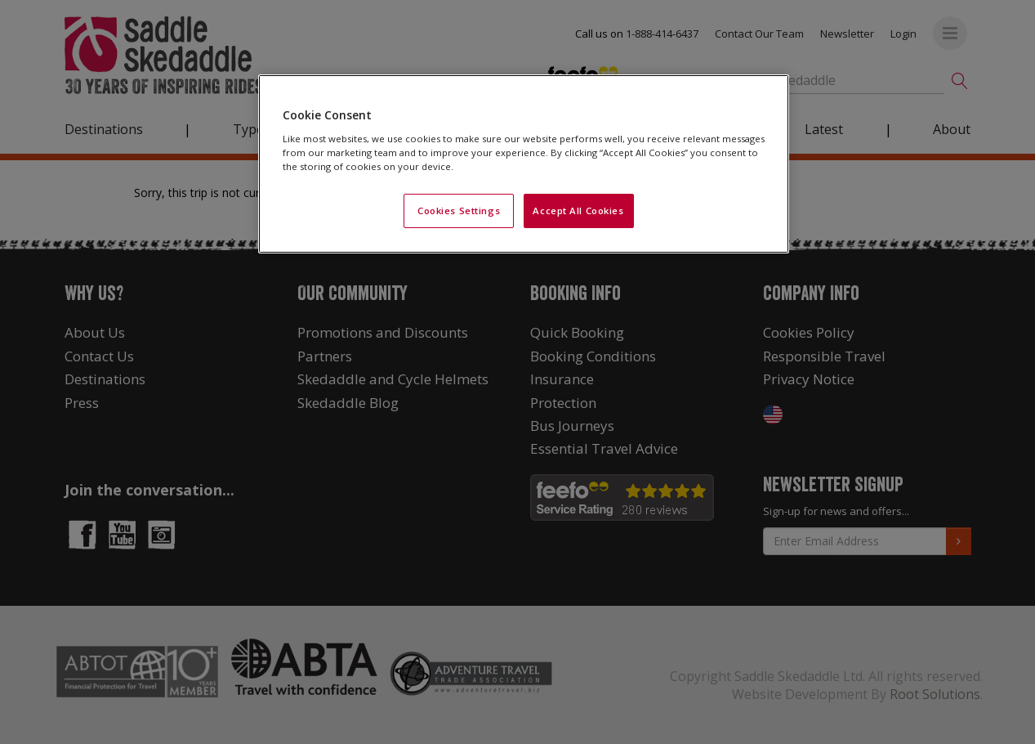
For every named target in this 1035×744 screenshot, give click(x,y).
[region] (523, 163)
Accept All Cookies (578, 210)
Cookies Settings (458, 210)
